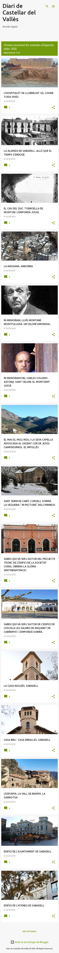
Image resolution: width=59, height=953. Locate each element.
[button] (53, 107)
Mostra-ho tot (12, 53)
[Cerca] (47, 6)
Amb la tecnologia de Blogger (30, 942)
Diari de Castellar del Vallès (19, 12)
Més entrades (29, 931)
